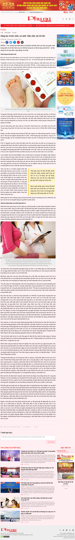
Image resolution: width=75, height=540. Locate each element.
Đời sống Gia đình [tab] (63, 452)
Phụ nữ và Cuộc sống (50, 25)
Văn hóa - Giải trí (41, 25)
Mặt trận (12, 25)
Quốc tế (67, 25)
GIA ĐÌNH (36, 426)
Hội (27, 25)
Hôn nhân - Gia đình (22, 25)
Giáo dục (30, 25)
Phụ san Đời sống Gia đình (60, 25)
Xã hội (16, 25)
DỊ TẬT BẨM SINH (27, 426)
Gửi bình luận (51, 442)
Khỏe (34, 25)
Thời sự (8, 25)
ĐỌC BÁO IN (66, 448)
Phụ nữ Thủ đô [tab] (61, 450)
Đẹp (37, 25)
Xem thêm (65, 491)
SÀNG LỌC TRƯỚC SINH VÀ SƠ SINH (11, 426)
